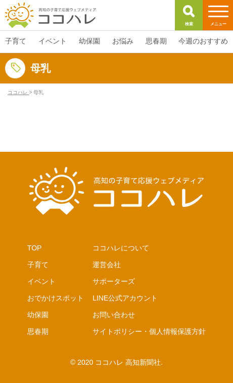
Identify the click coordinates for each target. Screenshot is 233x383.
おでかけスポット (55, 298)
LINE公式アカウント (125, 298)
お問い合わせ (113, 315)
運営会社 (106, 265)
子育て (38, 265)
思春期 (38, 331)
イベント (41, 281)
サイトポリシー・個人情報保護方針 (149, 331)
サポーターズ (113, 281)
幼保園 (38, 315)
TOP (34, 248)
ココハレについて (120, 248)
